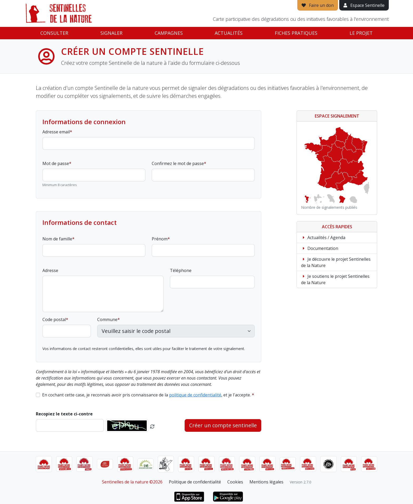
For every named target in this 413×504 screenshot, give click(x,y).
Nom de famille (57, 239)
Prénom (160, 239)
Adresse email (56, 132)
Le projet (361, 33)
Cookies (235, 482)
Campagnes (169, 33)
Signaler (111, 33)
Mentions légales (266, 482)
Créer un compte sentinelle (223, 425)
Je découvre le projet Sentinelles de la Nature (336, 262)
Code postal (54, 319)
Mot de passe (55, 163)
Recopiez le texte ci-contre (64, 414)
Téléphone (180, 270)
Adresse (50, 270)
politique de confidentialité (195, 395)
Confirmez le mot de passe (178, 163)
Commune (107, 319)
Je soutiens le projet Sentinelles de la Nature (335, 279)
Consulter (54, 33)
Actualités (229, 33)
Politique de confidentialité (195, 482)
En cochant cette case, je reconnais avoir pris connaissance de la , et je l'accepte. (146, 395)
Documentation (319, 248)
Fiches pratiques (296, 33)
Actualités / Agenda (323, 237)
